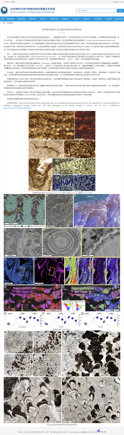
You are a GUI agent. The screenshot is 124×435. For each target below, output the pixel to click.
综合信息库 (116, 2)
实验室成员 (21, 19)
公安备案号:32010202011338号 (89, 432)
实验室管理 (54, 19)
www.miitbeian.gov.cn (74, 432)
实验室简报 (119, 19)
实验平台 (43, 19)
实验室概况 (10, 19)
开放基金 (65, 19)
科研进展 (10, 23)
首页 (2, 19)
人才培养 (76, 19)
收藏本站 (12, 2)
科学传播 (97, 19)
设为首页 (6, 2)
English (122, 2)
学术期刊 (108, 19)
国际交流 (86, 19)
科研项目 (32, 19)
